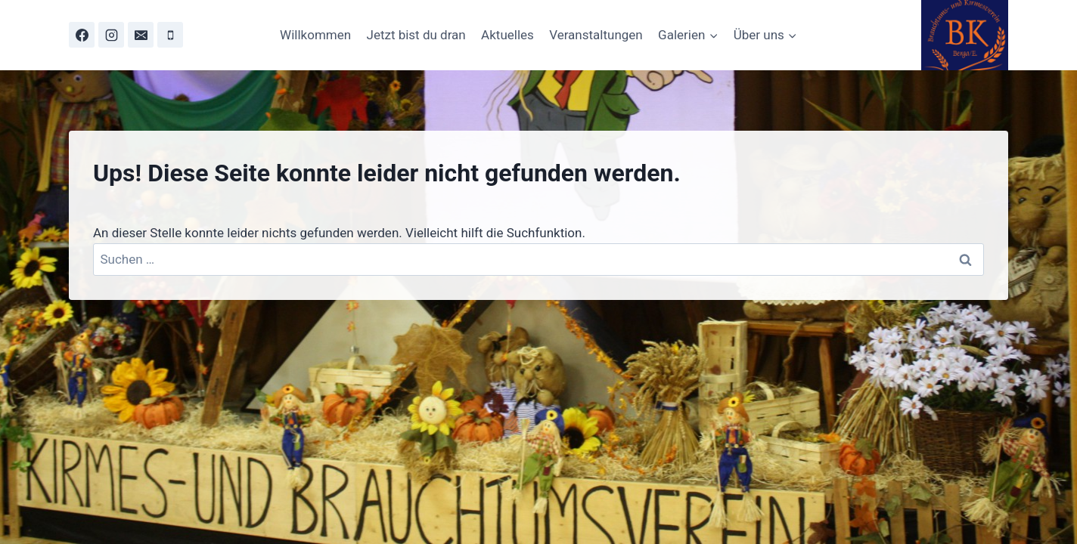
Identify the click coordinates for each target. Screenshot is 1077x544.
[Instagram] (111, 35)
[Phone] (170, 35)
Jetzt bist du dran (416, 34)
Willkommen (315, 34)
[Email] (141, 35)
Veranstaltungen (596, 34)
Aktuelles (507, 34)
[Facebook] (82, 35)
